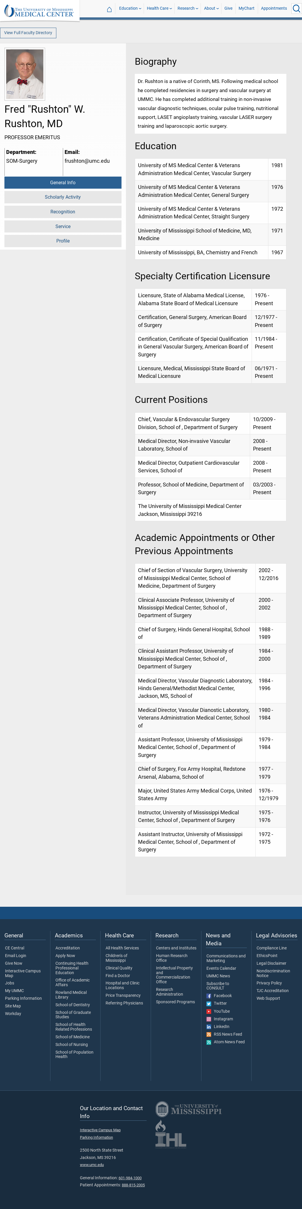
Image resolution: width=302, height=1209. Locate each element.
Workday (13, 1014)
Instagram (219, 1019)
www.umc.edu (92, 1164)
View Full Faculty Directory (28, 32)
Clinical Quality (119, 968)
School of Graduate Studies (73, 1015)
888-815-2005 (133, 1185)
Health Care (157, 8)
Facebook (219, 996)
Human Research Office (172, 958)
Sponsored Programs (175, 1002)
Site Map (13, 1006)
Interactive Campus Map (23, 973)
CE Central (14, 948)
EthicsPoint (267, 956)
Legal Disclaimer (271, 963)
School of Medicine (72, 1037)
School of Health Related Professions (73, 1027)
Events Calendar (221, 968)
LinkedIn (217, 1026)
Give (228, 8)
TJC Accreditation (273, 991)
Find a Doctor (118, 976)
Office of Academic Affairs (72, 982)
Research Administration (169, 992)
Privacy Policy (269, 983)
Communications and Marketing (226, 958)
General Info (63, 182)
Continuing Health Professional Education (71, 968)
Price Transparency (123, 995)
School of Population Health (74, 1054)
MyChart (247, 8)
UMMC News (218, 976)
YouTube (218, 1011)
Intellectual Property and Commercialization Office (174, 975)
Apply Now (65, 956)
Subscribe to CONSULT (217, 986)
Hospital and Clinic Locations (122, 985)
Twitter (216, 1003)
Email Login (15, 956)
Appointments (274, 8)
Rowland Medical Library (71, 995)
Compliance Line (272, 948)
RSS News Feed (224, 1034)
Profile (63, 241)
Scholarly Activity (63, 197)
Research (186, 8)
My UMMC (14, 991)
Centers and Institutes (176, 948)
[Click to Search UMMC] (296, 8)
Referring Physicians (124, 1003)
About (209, 8)
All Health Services (122, 948)
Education (128, 8)
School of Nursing (71, 1044)
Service (62, 226)
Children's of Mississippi (116, 958)
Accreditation (67, 948)
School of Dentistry (72, 1005)
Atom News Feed (225, 1042)
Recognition (62, 212)
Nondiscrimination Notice (273, 973)
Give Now (13, 963)
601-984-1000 (130, 1178)
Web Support (268, 998)
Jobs (9, 983)
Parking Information (23, 998)
